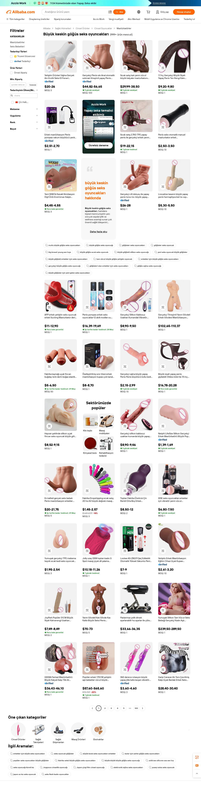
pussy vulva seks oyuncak (161, 767)
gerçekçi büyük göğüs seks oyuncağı (62, 266)
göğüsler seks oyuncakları (132, 245)
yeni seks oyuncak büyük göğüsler (171, 252)
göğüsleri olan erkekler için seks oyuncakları (107, 266)
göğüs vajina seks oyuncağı (147, 266)
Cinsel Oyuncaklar (103, 28)
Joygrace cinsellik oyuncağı (53, 767)
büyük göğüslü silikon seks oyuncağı (131, 252)
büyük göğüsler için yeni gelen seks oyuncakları (67, 273)
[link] (197, 757)
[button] (110, 12)
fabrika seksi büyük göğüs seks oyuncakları (75, 760)
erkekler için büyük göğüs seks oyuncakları (158, 259)
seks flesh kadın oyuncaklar (55, 774)
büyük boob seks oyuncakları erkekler (98, 753)
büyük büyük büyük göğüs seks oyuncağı (120, 760)
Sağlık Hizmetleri (63, 28)
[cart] (149, 12)
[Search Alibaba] (75, 12)
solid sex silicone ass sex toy (160, 760)
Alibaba (46, 28)
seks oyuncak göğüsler (62, 753)
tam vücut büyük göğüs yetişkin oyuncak (112, 259)
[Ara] (119, 11)
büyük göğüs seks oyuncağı (99, 245)
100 (136, 708)
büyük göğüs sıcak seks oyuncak (92, 252)
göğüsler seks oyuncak (162, 245)
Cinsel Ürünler (83, 28)
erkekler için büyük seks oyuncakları (27, 753)
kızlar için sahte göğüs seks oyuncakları (140, 753)
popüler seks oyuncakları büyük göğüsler (29, 760)
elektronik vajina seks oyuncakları (126, 767)
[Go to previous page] (92, 708)
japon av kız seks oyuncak (23, 774)
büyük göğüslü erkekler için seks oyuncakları (66, 259)
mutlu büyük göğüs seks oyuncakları (62, 245)
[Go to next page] (142, 708)
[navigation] (24, 368)
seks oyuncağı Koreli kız (22, 767)
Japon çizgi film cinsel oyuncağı (88, 767)
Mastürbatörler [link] (124, 28)
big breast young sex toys (58, 252)
